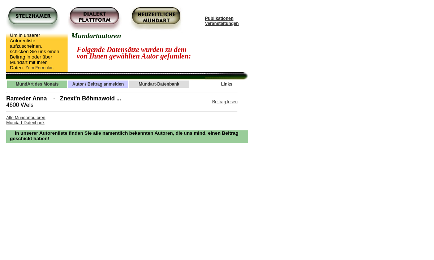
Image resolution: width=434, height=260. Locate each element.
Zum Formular (38, 67)
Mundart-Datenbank (25, 122)
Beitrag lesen (224, 101)
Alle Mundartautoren (25, 117)
